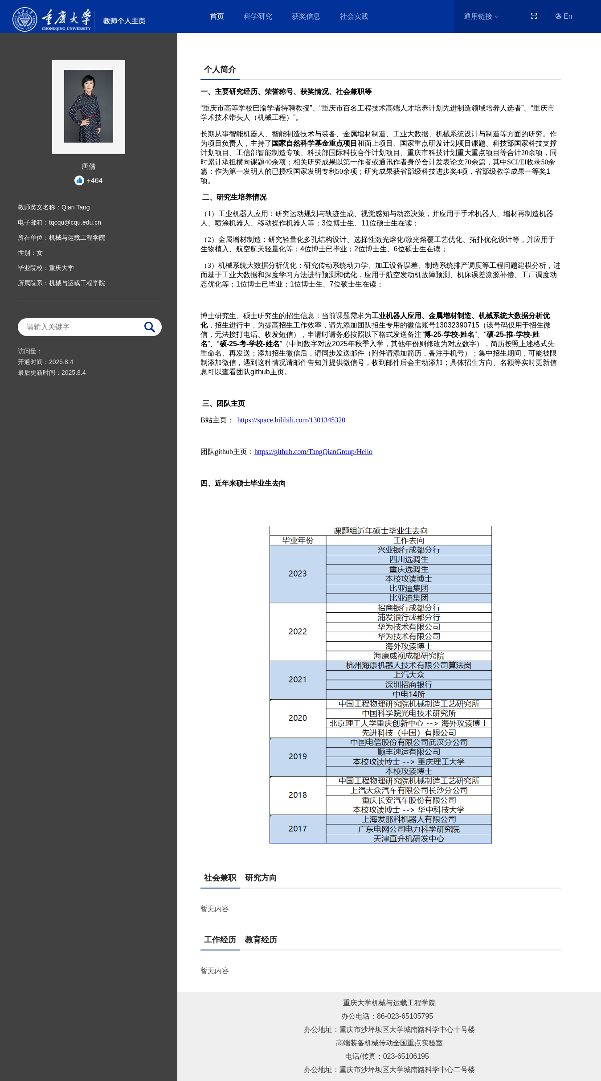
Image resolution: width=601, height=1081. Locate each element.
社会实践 (354, 16)
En (564, 16)
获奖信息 (306, 16)
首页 (217, 16)
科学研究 (258, 16)
